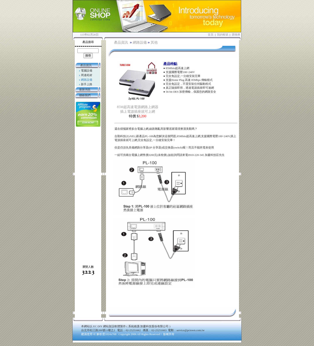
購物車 (236, 34)
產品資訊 (121, 42)
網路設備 (140, 42)
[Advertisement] (88, 195)
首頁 (210, 34)
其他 (154, 42)
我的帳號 (222, 34)
